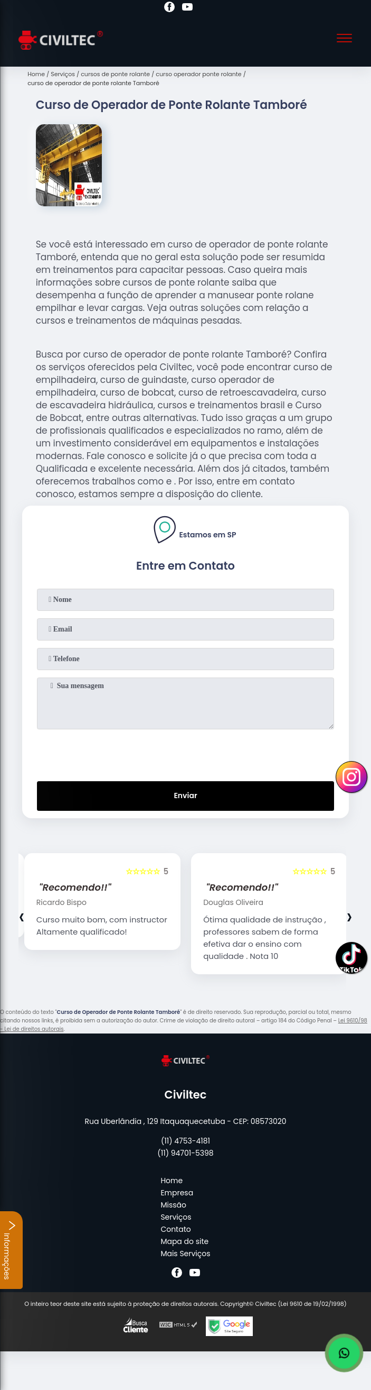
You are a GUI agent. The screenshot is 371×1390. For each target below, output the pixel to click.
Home (171, 1180)
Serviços (175, 1217)
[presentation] (186, 753)
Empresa (176, 1192)
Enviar (185, 795)
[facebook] (169, 8)
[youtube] (187, 8)
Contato (175, 1229)
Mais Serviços (185, 1253)
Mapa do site (184, 1241)
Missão (173, 1205)
